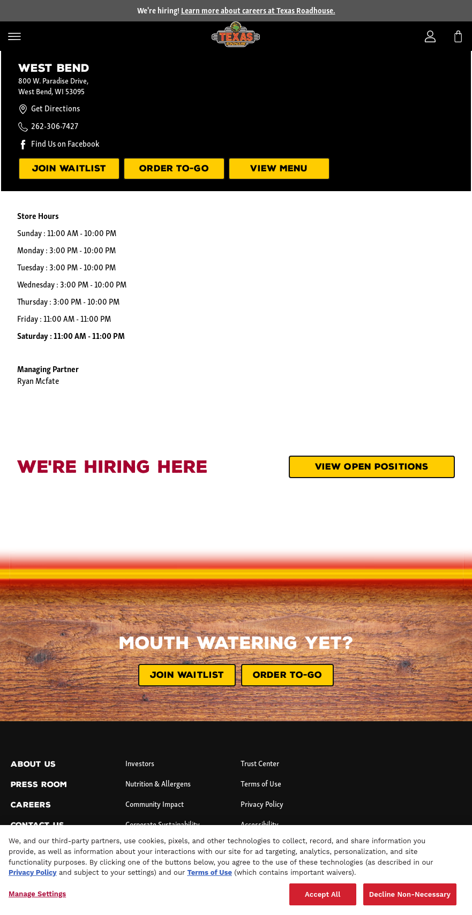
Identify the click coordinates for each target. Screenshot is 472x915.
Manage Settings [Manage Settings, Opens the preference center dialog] (37, 904)
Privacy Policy (262, 805)
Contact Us (37, 825)
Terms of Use (261, 785)
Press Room (39, 784)
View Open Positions (372, 467)
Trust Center (260, 764)
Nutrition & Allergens (158, 785)
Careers (31, 805)
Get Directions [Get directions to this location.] (49, 109)
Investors (139, 764)
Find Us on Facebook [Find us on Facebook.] (65, 144)
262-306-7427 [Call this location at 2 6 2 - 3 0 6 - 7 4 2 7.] (54, 127)
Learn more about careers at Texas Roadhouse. (258, 11)
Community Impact (154, 805)
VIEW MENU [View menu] (279, 168)
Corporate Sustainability (162, 825)
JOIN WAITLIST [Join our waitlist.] (69, 168)
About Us (33, 764)
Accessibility (260, 825)
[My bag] (458, 36)
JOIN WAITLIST (187, 675)
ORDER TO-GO (173, 168)
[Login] (430, 36)
